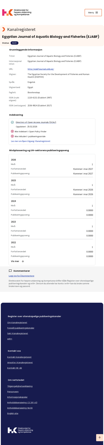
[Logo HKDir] (52, 430)
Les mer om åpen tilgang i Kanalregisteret (30, 141)
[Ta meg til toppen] (99, 437)
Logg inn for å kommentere (21, 275)
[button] (52, 261)
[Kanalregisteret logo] (52, 29)
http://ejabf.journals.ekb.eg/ (41, 69)
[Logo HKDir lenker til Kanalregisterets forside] (18, 12)
